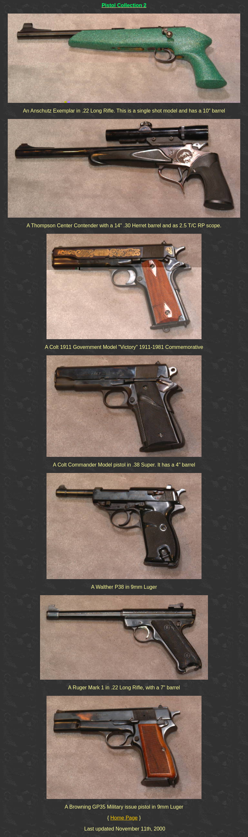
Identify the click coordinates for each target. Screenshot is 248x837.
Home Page (124, 818)
